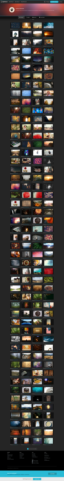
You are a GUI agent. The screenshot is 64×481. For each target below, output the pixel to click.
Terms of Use (33, 453)
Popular (21, 17)
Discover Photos (22, 453)
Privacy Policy (33, 454)
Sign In (61, 1)
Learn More (52, 473)
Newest (28, 17)
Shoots (35, 17)
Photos (33, 19)
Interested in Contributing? (10, 459)
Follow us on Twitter (35, 460)
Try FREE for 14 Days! (54, 1)
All (30, 19)
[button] (11, 1)
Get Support (45, 453)
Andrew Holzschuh (15, 29)
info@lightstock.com (46, 455)
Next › (35, 448)
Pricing (47, 2)
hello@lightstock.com (46, 460)
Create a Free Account (10, 454)
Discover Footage (22, 454)
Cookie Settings (34, 455)
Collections (42, 17)
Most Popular (21, 455)
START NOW (37, 479)
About (8, 453)
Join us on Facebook (35, 461)
